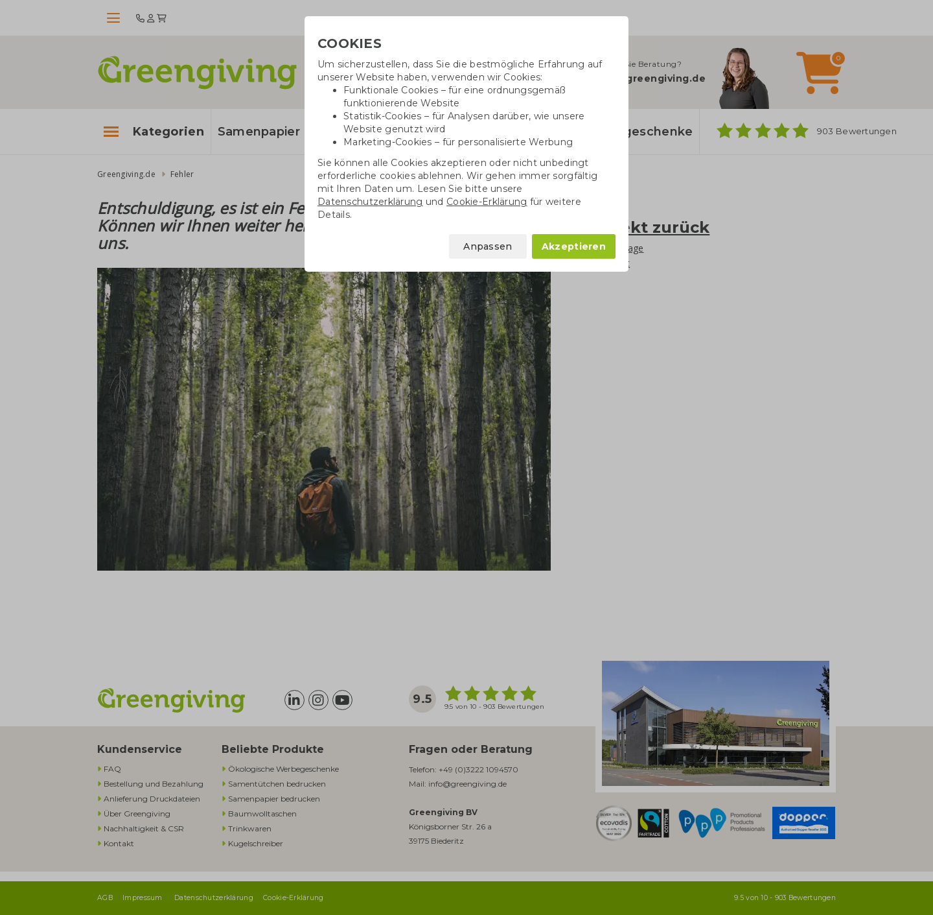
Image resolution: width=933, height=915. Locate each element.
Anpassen (487, 246)
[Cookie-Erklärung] (486, 202)
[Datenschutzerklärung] (370, 202)
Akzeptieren (574, 246)
